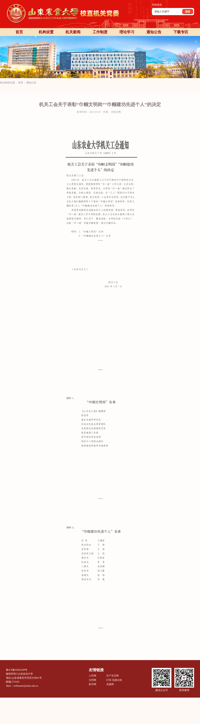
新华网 (92, 684)
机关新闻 (72, 32)
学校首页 (157, 4)
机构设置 (46, 32)
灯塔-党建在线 (114, 680)
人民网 (92, 675)
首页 (19, 32)
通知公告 (153, 32)
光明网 (92, 680)
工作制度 (100, 32)
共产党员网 (112, 675)
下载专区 (180, 32)
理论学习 (126, 32)
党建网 (110, 684)
